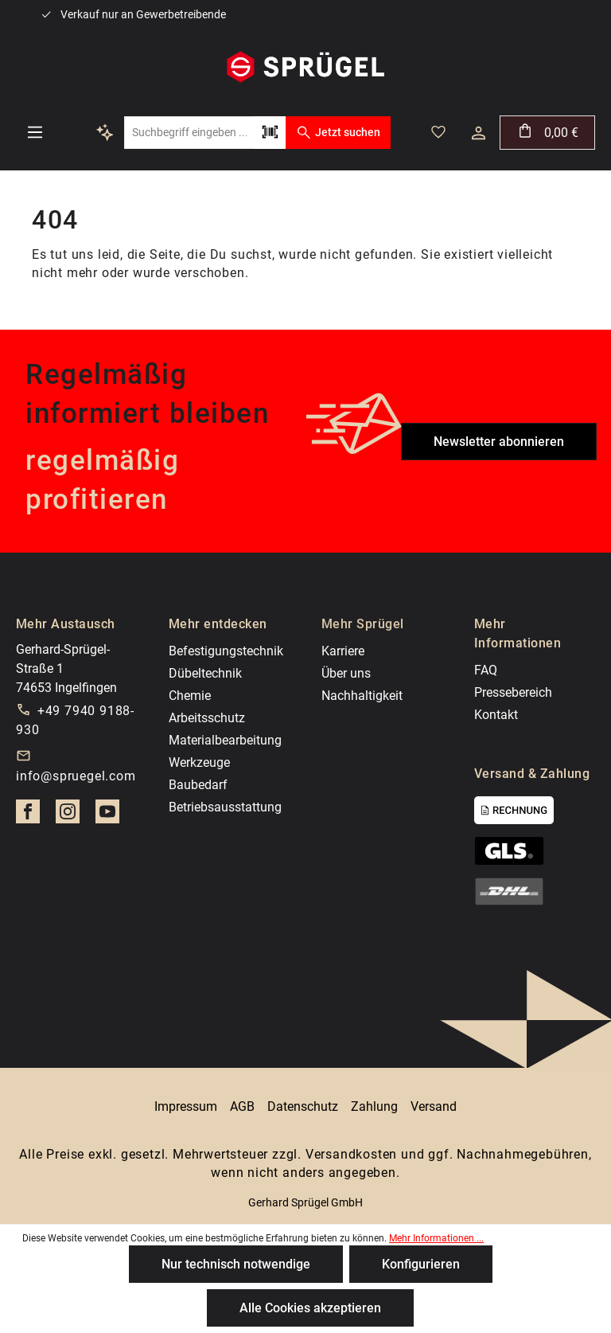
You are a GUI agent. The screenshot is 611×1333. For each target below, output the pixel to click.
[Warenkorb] (547, 132)
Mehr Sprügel (362, 623)
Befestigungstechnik (226, 651)
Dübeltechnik (205, 673)
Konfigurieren (421, 1264)
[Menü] (35, 132)
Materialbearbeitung (225, 740)
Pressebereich (513, 692)
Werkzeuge (199, 762)
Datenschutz (302, 1106)
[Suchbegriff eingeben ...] (189, 132)
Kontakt (496, 714)
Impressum (185, 1106)
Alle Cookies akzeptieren (310, 1307)
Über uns (346, 673)
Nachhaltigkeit (362, 695)
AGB (242, 1106)
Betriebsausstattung (225, 807)
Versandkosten (351, 1154)
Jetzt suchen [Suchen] (337, 132)
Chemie (190, 695)
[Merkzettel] (438, 132)
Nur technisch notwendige (236, 1264)
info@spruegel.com (76, 776)
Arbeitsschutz (207, 717)
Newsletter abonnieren (499, 441)
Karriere (342, 651)
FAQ (485, 670)
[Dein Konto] (478, 133)
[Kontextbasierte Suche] (105, 132)
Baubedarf (198, 784)
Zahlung (374, 1106)
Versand (434, 1106)
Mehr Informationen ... (436, 1238)
